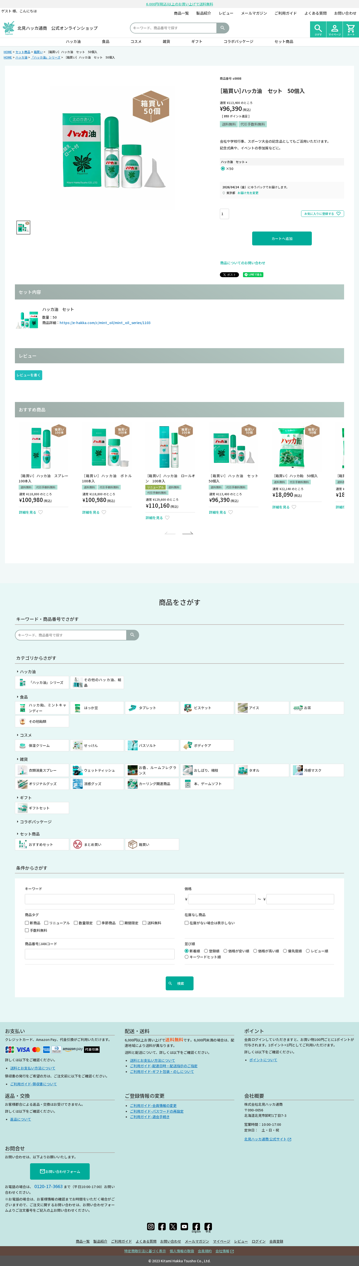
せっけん (91, 745)
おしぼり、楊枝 (206, 770)
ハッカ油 (73, 41)
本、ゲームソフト (208, 783)
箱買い (38, 52)
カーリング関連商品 (154, 783)
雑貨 (166, 41)
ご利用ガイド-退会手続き (150, 1116)
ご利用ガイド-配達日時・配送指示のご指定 (164, 1065)
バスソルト (147, 745)
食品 (105, 41)
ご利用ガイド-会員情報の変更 (153, 1105)
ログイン (259, 1241)
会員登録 (276, 1241)
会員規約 (205, 1250)
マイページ (221, 1241)
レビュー (226, 13)
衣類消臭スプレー (43, 770)
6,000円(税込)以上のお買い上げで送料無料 (179, 3)
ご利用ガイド (286, 13)
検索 (222, 28)
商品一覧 (181, 13)
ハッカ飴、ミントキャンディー (47, 707)
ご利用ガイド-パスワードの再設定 (157, 1111)
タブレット (147, 707)
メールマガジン (254, 13)
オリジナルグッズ (43, 783)
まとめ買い (92, 844)
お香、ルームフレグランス (157, 770)
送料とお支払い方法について (32, 1068)
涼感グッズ (92, 783)
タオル (254, 770)
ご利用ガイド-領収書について (33, 1083)
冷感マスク (312, 770)
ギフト (196, 41)
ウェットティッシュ (99, 770)
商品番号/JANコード (41, 943)
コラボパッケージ (238, 41)
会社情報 (222, 1250)
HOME (8, 52)
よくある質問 (315, 13)
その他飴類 (37, 721)
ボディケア (202, 745)
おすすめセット (41, 844)
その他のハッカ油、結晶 (102, 682)
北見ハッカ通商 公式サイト (265, 1138)
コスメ (136, 41)
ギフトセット (39, 807)
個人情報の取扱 (182, 1250)
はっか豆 (91, 707)
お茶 (307, 707)
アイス (254, 707)
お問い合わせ (345, 13)
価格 (188, 888)
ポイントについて (263, 1059)
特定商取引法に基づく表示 (145, 1250)
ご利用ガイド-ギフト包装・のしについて (162, 1071)
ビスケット (202, 707)
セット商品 (284, 41)
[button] (171, 533)
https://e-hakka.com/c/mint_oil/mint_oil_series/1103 (105, 322)
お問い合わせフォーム (60, 1171)
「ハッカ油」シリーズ (45, 57)
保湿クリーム (39, 745)
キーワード (33, 888)
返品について (20, 1119)
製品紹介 (203, 13)
